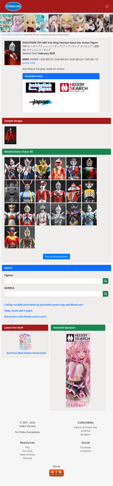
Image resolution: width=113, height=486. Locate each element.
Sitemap (27, 458)
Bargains (85, 434)
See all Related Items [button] (56, 256)
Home (4, 35)
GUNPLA (9, 288)
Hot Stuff (27, 451)
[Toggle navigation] (107, 6)
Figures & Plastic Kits (15, 35)
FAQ (27, 447)
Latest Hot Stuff (13, 327)
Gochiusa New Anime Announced (26, 353)
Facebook (85, 447)
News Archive (27, 454)
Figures (8, 275)
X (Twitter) (85, 451)
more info (28, 63)
